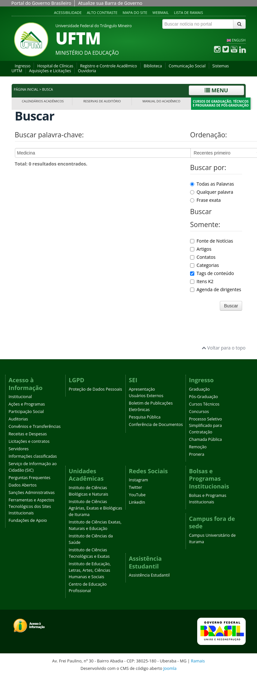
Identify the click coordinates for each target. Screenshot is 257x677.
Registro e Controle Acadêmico (108, 66)
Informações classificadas (33, 456)
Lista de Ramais (188, 12)
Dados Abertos (23, 485)
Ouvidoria (87, 71)
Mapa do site (135, 12)
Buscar (231, 305)
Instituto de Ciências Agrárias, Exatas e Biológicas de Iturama (95, 508)
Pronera (196, 454)
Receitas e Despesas (28, 434)
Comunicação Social (187, 66)
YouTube (137, 495)
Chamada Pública (205, 439)
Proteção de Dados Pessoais (95, 389)
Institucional (20, 396)
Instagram (138, 480)
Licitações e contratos (29, 441)
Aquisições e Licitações (50, 71)
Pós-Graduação (203, 396)
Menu (216, 90)
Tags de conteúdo (212, 273)
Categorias (204, 265)
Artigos (200, 249)
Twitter (135, 487)
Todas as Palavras (212, 184)
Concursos (199, 411)
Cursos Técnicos (204, 404)
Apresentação (142, 389)
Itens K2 (201, 281)
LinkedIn (137, 502)
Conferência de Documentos (156, 424)
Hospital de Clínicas (55, 66)
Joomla (170, 668)
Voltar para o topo (223, 348)
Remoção (198, 447)
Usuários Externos (146, 395)
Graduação (199, 389)
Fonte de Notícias (211, 241)
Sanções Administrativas (32, 492)
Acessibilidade (68, 12)
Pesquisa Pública (145, 417)
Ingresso (23, 66)
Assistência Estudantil (149, 575)
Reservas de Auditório (102, 101)
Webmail (160, 12)
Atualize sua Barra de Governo (110, 3)
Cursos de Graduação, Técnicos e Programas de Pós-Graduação (221, 103)
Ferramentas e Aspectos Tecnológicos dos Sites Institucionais (31, 506)
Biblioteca (153, 66)
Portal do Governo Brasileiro (41, 3)
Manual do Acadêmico (161, 101)
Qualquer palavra (211, 192)
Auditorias (18, 419)
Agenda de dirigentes (215, 289)
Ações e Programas (27, 404)
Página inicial (26, 89)
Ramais (198, 661)
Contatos (203, 257)
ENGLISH (238, 40)
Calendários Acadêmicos (43, 101)
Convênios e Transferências (35, 426)
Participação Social (26, 411)
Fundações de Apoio (28, 520)
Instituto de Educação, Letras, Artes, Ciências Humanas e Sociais (90, 570)
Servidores (19, 449)
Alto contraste (102, 12)
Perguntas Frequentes (29, 477)
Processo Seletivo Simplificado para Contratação (205, 425)
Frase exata (205, 200)
